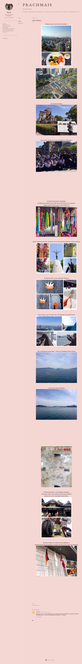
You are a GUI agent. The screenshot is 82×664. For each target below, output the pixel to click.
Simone (9, 12)
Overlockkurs (49, 11)
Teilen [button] (19, 18)
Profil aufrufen (9, 17)
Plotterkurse (58, 11)
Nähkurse (32, 11)
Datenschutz (72, 11)
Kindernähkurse (40, 11)
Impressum (65, 11)
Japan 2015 (20, 23)
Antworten (38, 616)
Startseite (25, 11)
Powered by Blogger (50, 660)
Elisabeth (38, 611)
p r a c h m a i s (37, 4)
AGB (78, 11)
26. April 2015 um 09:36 (45, 611)
